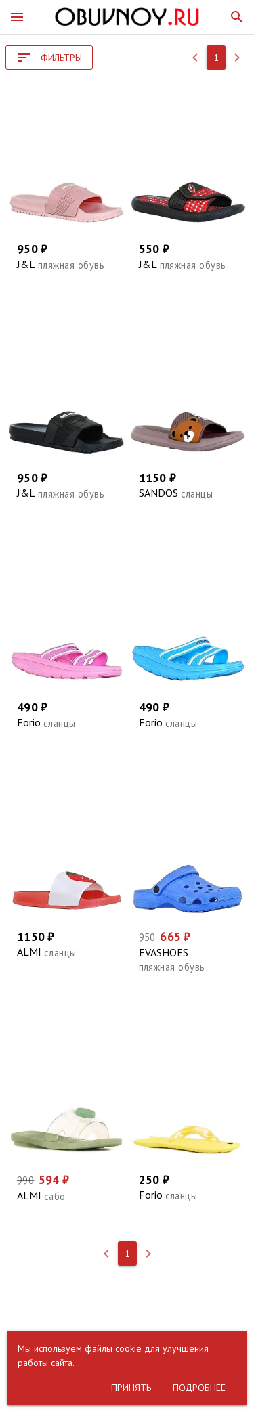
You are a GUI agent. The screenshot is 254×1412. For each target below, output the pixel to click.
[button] (17, 17)
